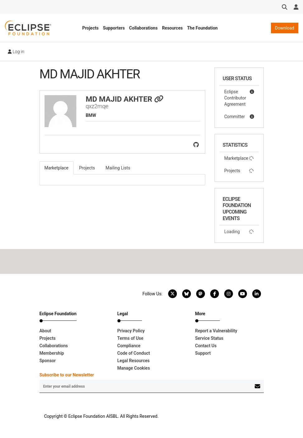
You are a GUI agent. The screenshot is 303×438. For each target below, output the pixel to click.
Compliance (129, 345)
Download (284, 27)
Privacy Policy (131, 330)
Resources (172, 27)
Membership (52, 353)
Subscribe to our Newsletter (67, 374)
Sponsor (48, 360)
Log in (16, 51)
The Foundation (202, 27)
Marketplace (239, 158)
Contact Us (206, 345)
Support (203, 353)
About (45, 330)
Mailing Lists (118, 167)
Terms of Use (130, 338)
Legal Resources (133, 360)
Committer (239, 116)
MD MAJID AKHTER (124, 99)
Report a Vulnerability (216, 330)
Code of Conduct (133, 353)
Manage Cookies (133, 368)
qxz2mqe (97, 106)
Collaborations (143, 27)
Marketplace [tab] (57, 167)
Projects (90, 27)
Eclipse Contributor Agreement (239, 98)
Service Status (209, 338)
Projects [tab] (87, 167)
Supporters (114, 27)
